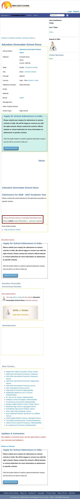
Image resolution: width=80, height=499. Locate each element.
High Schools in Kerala (12, 229)
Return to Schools (8, 446)
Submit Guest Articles (11, 493)
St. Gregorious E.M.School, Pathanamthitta (21, 425)
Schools (4, 38)
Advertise (72, 493)
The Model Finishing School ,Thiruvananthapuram (23, 420)
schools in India (33, 80)
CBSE (21, 98)
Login (70, 11)
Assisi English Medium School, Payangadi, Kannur (23, 418)
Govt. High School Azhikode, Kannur (18, 411)
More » (36, 15)
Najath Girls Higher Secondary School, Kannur (22, 372)
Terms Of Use (62, 493)
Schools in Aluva (28, 38)
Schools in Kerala (15, 38)
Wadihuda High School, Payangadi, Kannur (21, 406)
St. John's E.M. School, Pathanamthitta (19, 397)
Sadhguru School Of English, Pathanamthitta (21, 399)
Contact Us (32, 493)
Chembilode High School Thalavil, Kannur (20, 409)
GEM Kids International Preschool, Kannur (20, 385)
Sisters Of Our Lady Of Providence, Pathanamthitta (23, 423)
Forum (29, 15)
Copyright (41, 493)
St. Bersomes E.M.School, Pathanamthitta (20, 402)
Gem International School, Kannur (18, 388)
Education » (5, 15)
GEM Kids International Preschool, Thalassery (22, 374)
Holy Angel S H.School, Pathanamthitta (19, 390)
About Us (23, 493)
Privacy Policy (51, 493)
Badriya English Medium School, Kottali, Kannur (22, 404)
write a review (17, 297)
